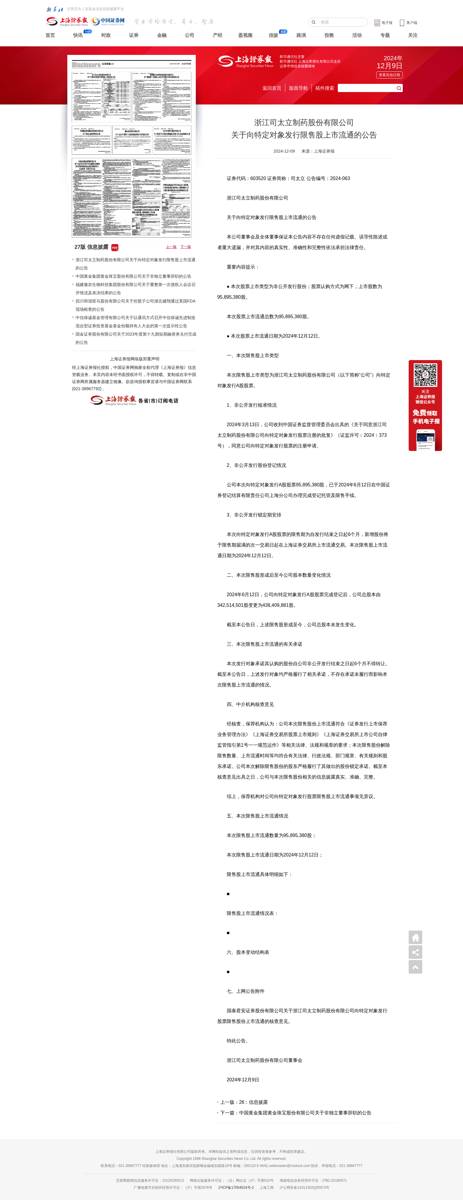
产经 (217, 35)
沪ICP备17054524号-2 (236, 1188)
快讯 (78, 35)
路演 (301, 35)
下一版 (185, 247)
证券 (133, 35)
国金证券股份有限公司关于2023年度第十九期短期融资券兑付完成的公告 (136, 338)
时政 (106, 35)
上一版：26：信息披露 (244, 1102)
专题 (385, 35)
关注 (413, 35)
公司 (189, 35)
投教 (329, 35)
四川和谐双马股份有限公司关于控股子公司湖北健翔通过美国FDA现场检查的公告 (135, 305)
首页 (50, 35)
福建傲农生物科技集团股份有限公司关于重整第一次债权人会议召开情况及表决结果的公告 (135, 288)
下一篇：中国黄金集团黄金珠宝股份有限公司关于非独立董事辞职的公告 (295, 1112)
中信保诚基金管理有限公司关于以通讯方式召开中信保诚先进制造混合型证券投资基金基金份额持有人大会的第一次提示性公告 (135, 321)
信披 (273, 35)
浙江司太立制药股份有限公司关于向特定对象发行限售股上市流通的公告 (135, 263)
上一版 (171, 247)
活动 (357, 35)
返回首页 (272, 88)
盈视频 (245, 35)
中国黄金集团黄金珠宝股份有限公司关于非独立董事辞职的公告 (133, 276)
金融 (162, 35)
